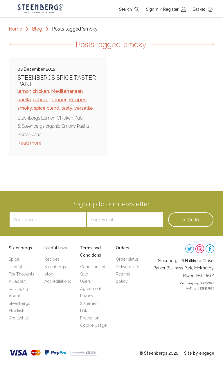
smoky (24, 108)
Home (15, 29)
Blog (37, 29)
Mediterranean (67, 91)
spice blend (46, 108)
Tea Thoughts (21, 274)
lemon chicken (33, 91)
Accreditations (57, 281)
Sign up (190, 219)
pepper (58, 99)
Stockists (17, 310)
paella (24, 99)
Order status (127, 259)
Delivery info (127, 266)
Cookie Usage (93, 325)
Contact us (19, 318)
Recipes (77, 99)
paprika (40, 99)
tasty (66, 108)
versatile (83, 108)
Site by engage (199, 353)
